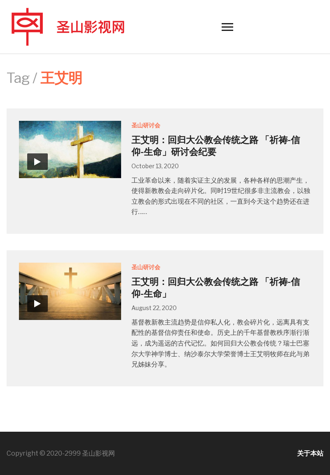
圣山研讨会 (145, 125)
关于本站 (310, 453)
